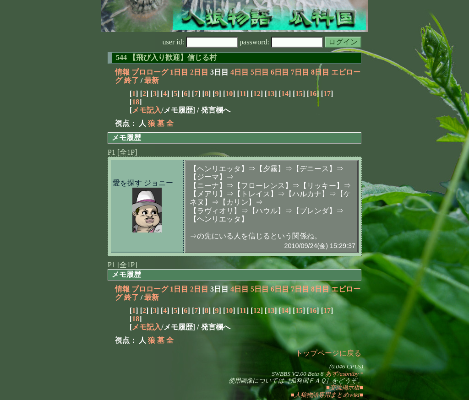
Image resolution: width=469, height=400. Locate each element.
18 (135, 102)
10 (229, 93)
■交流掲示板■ (344, 387)
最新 (151, 80)
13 (270, 93)
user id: (200, 42)
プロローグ (149, 72)
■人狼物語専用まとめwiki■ (327, 394)
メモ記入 (146, 110)
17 (327, 93)
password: (281, 42)
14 (285, 93)
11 (243, 93)
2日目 (199, 72)
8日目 (320, 72)
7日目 (300, 72)
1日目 (179, 72)
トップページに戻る (328, 353)
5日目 (260, 72)
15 (299, 93)
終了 (131, 80)
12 (257, 93)
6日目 (280, 72)
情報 (122, 72)
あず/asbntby (342, 373)
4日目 (239, 72)
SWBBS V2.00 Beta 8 (297, 373)
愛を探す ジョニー (143, 183)
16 (312, 93)
